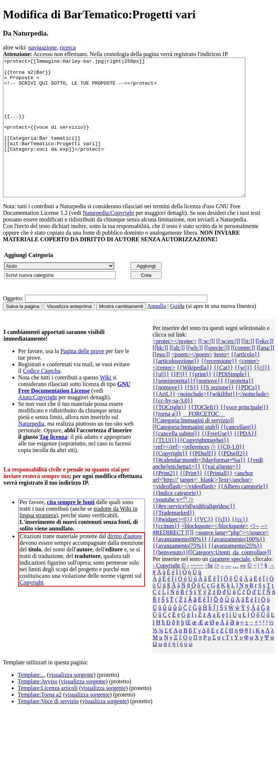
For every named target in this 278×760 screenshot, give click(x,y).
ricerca (68, 47)
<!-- (254, 553)
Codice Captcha (41, 398)
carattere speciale (229, 586)
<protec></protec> (175, 369)
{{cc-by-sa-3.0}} (173, 428)
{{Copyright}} (170, 481)
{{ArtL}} (164, 421)
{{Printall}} (218, 501)
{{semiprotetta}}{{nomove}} (188, 408)
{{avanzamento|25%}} (235, 573)
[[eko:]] (265, 369)
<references (195, 474)
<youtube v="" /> (173, 527)
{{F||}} (179, 402)
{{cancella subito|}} (176, 461)
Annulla (156, 333)
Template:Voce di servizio (48, 729)
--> (264, 553)
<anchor (243, 501)
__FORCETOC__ (204, 441)
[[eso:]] (161, 382)
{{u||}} (161, 402)
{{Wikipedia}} (194, 395)
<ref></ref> (166, 474)
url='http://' (166, 507)
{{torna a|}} (167, 441)
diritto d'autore (124, 564)
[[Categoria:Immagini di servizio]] (193, 448)
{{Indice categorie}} (177, 520)
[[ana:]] (265, 375)
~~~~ (197, 593)
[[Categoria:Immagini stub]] (186, 454)
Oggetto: (13, 326)
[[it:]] (247, 369)
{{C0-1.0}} (231, 474)
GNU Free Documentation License (74, 414)
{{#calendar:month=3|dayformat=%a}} (199, 487)
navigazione (42, 47)
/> (213, 474)
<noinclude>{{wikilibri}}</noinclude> (223, 421)
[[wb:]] (194, 375)
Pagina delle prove (82, 378)
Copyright (32, 610)
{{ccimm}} (166, 553)
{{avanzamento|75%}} (180, 573)
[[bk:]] (160, 375)
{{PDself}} (202, 481)
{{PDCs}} (247, 415)
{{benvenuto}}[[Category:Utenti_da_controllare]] (212, 580)
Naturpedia (31, 451)
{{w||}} (243, 395)
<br (209, 593)
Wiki (105, 405)
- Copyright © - (171, 593)
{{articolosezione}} (176, 388)
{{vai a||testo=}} (221, 494)
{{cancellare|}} (238, 454)
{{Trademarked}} (174, 540)
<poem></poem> (191, 382)
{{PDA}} (245, 461)
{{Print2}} (165, 501)
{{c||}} (262, 395)
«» (243, 593)
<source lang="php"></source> (232, 560)
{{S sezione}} (217, 415)
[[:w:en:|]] (228, 369)
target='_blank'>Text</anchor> (216, 507)
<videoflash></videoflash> (184, 514)
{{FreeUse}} (217, 461)
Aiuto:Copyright (37, 425)
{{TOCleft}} (203, 435)
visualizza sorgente (71, 702)
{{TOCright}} (170, 435)
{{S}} (191, 415)
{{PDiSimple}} (231, 402)
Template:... (31, 702)
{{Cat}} (223, 395)
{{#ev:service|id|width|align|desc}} (194, 533)
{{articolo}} (245, 382)
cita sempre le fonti (71, 529)
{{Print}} (191, 501)
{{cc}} (240, 547)
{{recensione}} (219, 388)
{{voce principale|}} (244, 435)
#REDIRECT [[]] (173, 560)
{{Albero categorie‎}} (243, 514)
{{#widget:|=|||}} (173, 547)
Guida (177, 333)
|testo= (221, 382)
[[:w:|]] (206, 369)
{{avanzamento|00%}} (180, 566)
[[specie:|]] (217, 375)
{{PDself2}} (233, 481)
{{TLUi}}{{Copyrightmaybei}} (191, 468)
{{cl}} (222, 547)
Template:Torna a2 (40, 722)
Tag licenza (53, 464)
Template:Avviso (38, 709)
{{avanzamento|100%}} (237, 566)
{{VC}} (203, 547)
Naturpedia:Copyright (108, 240)
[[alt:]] (177, 375)
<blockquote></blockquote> (214, 553)
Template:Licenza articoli (48, 715)
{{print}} (200, 402)
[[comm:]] (243, 375)
